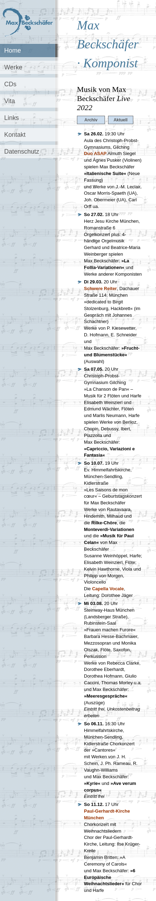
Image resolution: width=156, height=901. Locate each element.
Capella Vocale (108, 588)
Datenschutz (21, 151)
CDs (10, 84)
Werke (13, 67)
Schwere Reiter (100, 288)
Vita (9, 101)
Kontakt (15, 134)
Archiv (90, 119)
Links (11, 117)
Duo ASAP (95, 153)
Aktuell (121, 119)
